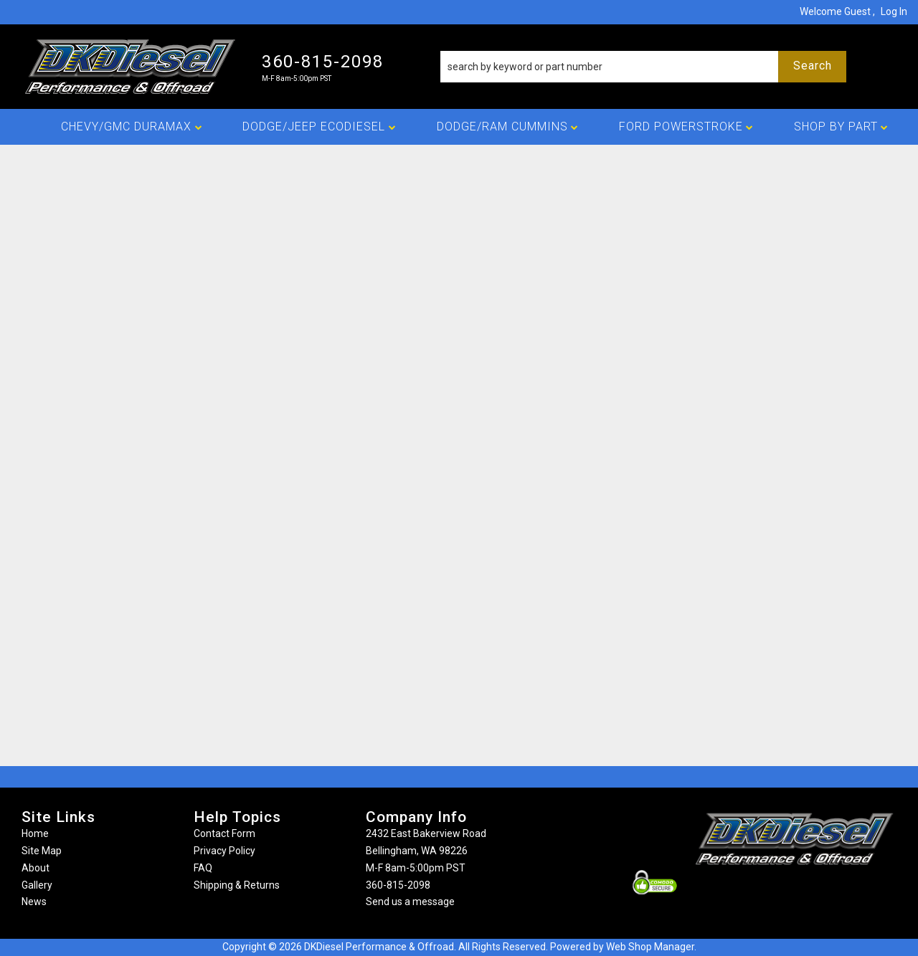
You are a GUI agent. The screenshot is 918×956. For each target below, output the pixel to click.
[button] (643, 66)
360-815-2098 (398, 885)
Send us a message (410, 901)
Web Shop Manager (650, 946)
